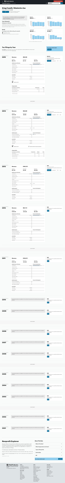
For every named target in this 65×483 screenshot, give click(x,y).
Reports (34, 472)
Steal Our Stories (50, 471)
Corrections (35, 475)
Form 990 (4, 49)
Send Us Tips (49, 470)
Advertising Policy (36, 479)
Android (51, 466)
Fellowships (39, 470)
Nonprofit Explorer (6, 3)
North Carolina (14, 3)
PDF (57, 60)
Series (21, 472)
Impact (34, 473)
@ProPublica (22, 478)
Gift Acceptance (36, 480)
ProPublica (22, 465)
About (34, 465)
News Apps (22, 474)
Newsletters (49, 465)
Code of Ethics (35, 478)
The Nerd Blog (22, 477)
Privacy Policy (35, 481)
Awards (34, 474)
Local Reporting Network (24, 466)
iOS (47, 466)
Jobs (34, 470)
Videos (21, 473)
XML (60, 60)
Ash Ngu (15, 449)
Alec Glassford (11, 449)
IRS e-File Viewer (12, 453)
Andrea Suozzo (5, 449)
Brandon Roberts (21, 449)
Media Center (35, 471)
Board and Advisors (36, 466)
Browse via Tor (49, 472)
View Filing (49, 60)
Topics (21, 471)
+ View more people (14, 93)
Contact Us (49, 49)
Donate (48, 474)
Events (21, 479)
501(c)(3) (9, 22)
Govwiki (3, 454)
